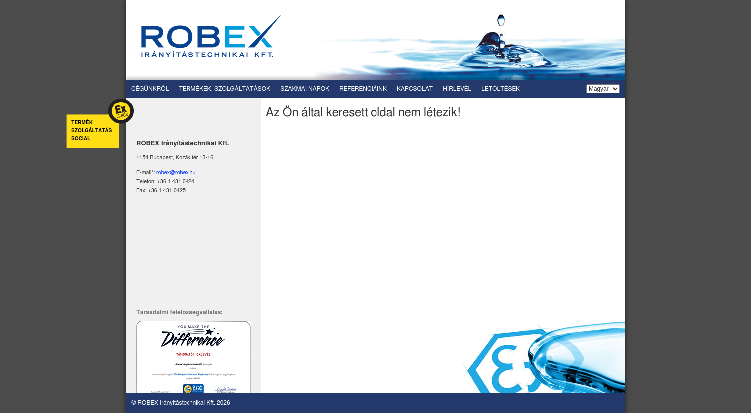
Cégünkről (150, 89)
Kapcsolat (415, 89)
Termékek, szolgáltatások (224, 89)
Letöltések (500, 89)
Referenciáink (363, 89)
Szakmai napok (304, 89)
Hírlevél (457, 89)
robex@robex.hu (175, 172)
